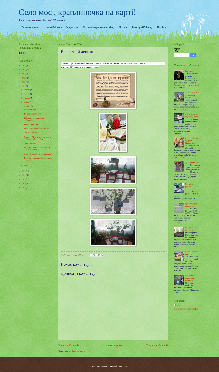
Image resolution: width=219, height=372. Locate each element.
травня (27, 102)
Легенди (123, 27)
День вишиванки (192, 162)
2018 (24, 175)
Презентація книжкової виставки (190, 278)
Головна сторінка (30, 27)
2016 (24, 183)
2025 (24, 65)
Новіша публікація (68, 345)
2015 (24, 187)
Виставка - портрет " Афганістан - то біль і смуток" (37, 148)
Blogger (124, 366)
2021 (24, 82)
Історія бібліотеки (53, 27)
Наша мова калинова (189, 229)
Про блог (161, 27)
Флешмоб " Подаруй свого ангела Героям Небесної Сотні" (37, 138)
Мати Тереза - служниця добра (192, 115)
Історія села (72, 27)
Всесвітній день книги (32, 110)
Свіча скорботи (29, 143)
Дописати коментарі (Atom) (83, 351)
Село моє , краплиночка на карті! (77, 12)
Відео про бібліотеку (142, 27)
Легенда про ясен (30, 124)
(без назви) (189, 71)
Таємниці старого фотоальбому (99, 27)
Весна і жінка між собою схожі (36, 128)
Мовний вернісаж (30, 133)
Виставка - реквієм (189, 185)
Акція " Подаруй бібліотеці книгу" (37, 154)
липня (26, 94)
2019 (24, 171)
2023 (24, 74)
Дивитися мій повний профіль (186, 309)
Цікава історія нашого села (191, 205)
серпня (27, 90)
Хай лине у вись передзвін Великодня (34, 119)
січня (26, 166)
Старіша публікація (157, 345)
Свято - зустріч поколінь (191, 253)
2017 (24, 179)
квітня (27, 106)
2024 (24, 70)
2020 (24, 86)
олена (179, 305)
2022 (24, 78)
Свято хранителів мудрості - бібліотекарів (192, 140)
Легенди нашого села (32, 114)
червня (27, 98)
